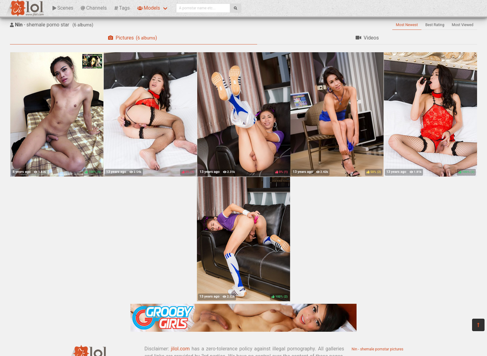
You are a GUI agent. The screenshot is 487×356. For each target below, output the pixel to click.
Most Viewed (463, 25)
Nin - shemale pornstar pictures (377, 349)
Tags (122, 8)
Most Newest (407, 25)
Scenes (62, 8)
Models (148, 8)
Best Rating (434, 25)
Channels (94, 8)
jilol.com (180, 349)
